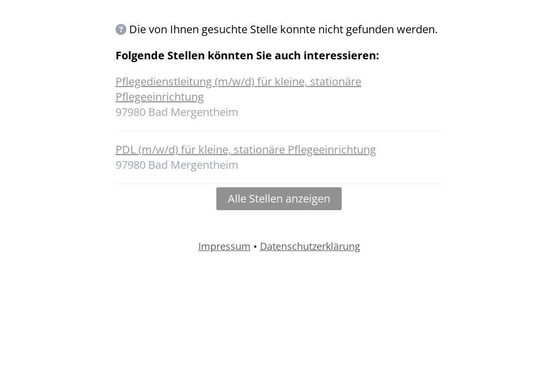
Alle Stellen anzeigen (279, 198)
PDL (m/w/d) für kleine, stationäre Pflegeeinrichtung (246, 149)
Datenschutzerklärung (310, 246)
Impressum (224, 246)
